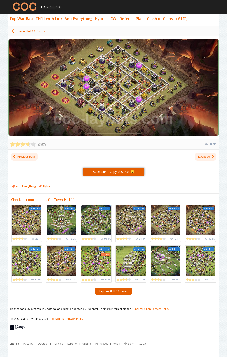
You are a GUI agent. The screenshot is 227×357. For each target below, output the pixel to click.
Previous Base (24, 157)
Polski (116, 343)
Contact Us (57, 319)
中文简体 (129, 343)
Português (101, 343)
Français (58, 343)
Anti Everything (26, 186)
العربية (143, 343)
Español (72, 343)
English (14, 343)
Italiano (86, 343)
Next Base (206, 157)
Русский (28, 343)
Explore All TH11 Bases (113, 291)
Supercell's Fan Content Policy (150, 309)
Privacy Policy (75, 319)
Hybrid (47, 186)
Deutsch (43, 343)
